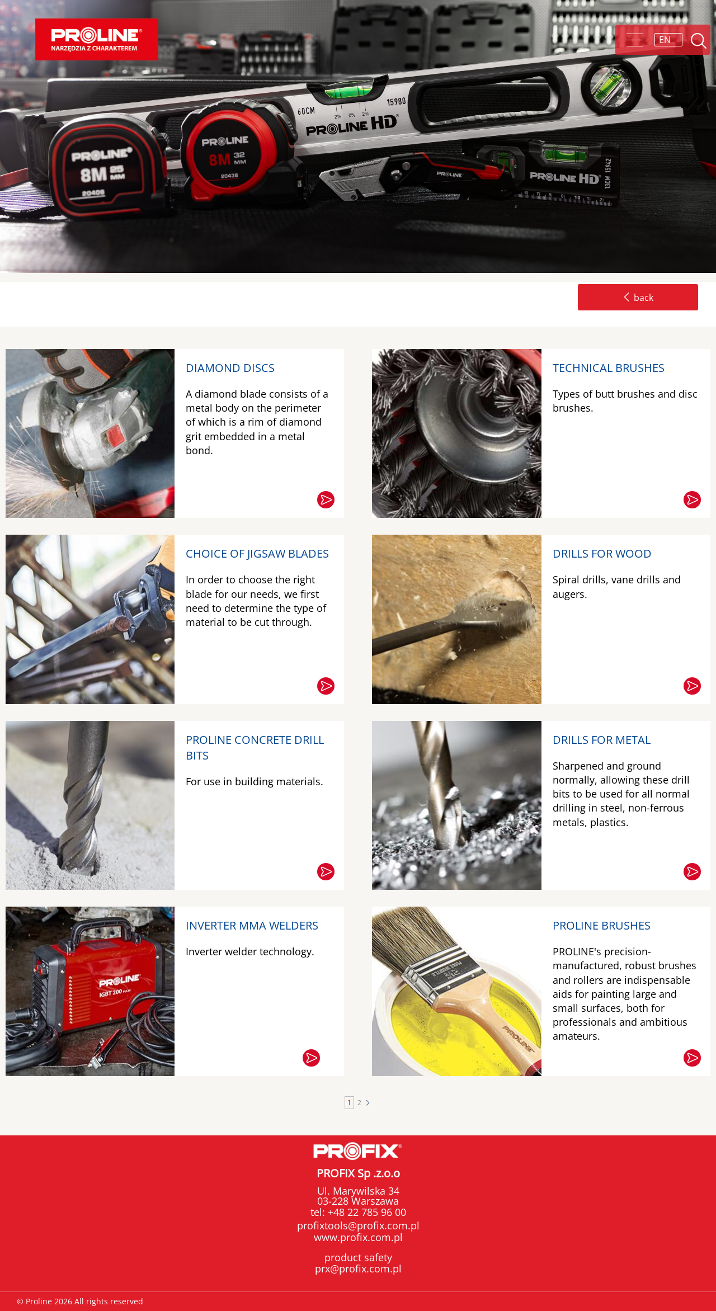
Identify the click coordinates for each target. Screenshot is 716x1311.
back (638, 297)
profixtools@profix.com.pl (358, 1225)
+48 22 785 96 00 (365, 1212)
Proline (97, 39)
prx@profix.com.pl (358, 1268)
